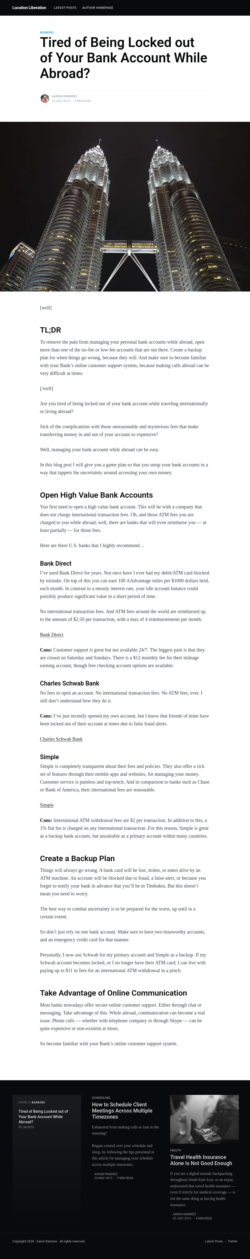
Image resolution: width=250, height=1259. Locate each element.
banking (47, 32)
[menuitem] (65, 7)
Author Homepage (97, 8)
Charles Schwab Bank (61, 738)
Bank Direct (52, 634)
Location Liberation (29, 7)
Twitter (233, 1241)
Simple (47, 804)
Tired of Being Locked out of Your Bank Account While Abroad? (43, 1116)
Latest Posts (65, 8)
